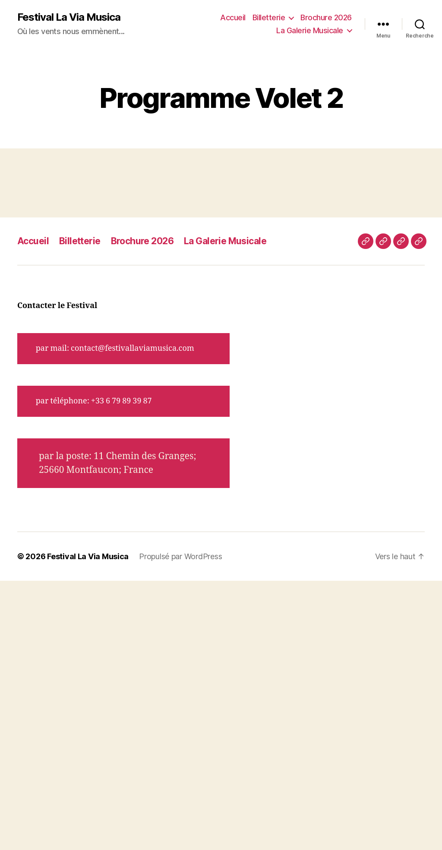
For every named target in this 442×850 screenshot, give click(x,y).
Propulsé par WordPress (180, 556)
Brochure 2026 (326, 17)
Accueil (233, 17)
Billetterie (269, 17)
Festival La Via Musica (68, 17)
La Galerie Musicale (309, 30)
